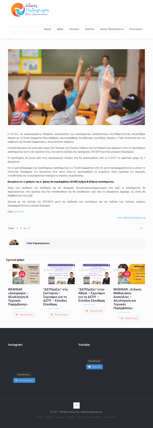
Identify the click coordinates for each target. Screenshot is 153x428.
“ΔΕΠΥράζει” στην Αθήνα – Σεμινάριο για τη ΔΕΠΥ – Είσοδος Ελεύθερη (91, 295)
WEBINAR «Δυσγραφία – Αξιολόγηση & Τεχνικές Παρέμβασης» (18, 297)
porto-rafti (19, 211)
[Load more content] (94, 358)
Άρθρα (49, 417)
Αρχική (40, 417)
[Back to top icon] (76, 405)
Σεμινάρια (60, 417)
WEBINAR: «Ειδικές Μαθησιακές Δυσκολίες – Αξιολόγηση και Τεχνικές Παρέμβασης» (127, 299)
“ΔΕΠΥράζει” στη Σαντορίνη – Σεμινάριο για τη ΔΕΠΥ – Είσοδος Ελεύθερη (55, 297)
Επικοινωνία (110, 417)
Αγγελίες (71, 417)
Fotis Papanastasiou (38, 243)
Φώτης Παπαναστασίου (90, 417)
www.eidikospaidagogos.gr (131, 217)
